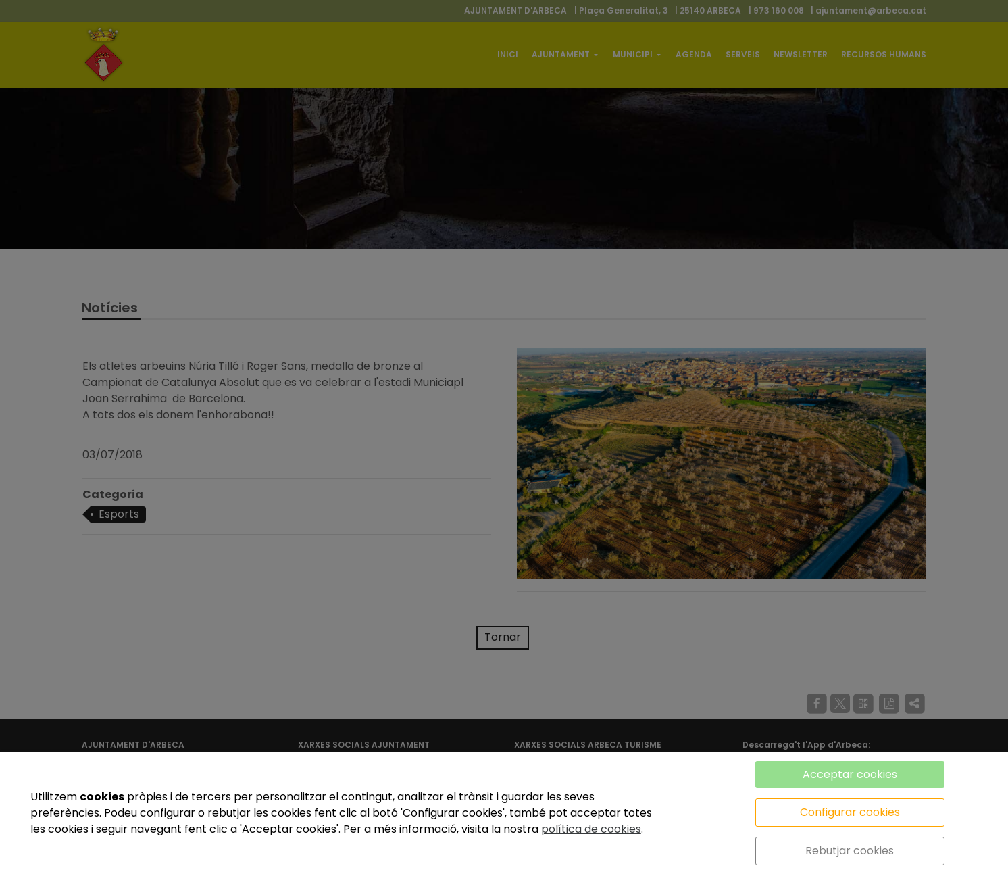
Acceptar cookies (850, 774)
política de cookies (591, 829)
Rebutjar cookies (849, 850)
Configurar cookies (850, 812)
